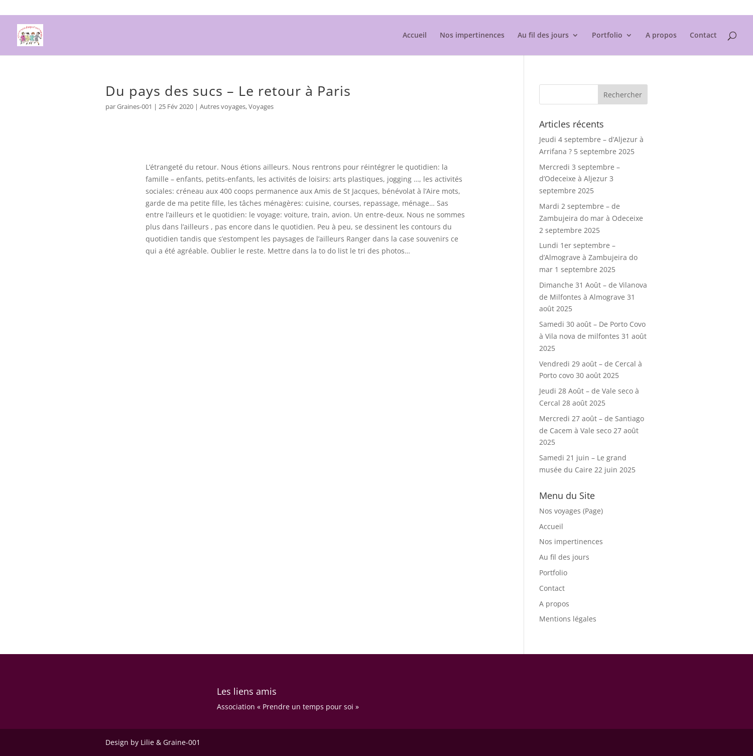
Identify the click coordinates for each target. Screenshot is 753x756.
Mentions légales (623, 8)
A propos (661, 36)
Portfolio (607, 36)
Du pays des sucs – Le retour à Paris (228, 90)
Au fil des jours (543, 36)
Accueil (415, 36)
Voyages (261, 106)
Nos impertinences (472, 36)
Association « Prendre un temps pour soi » (288, 706)
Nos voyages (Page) (571, 511)
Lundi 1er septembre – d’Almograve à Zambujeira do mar (588, 257)
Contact (703, 36)
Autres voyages (222, 106)
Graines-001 (134, 106)
